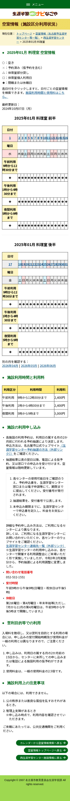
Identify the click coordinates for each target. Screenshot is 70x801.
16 (66, 138)
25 (44, 264)
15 (62, 138)
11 (48, 138)
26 (48, 264)
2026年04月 (10, 365)
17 (10, 264)
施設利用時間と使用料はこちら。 (33, 94)
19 (23, 264)
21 (30, 264)
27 (52, 264)
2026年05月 (29, 365)
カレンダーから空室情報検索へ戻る (41, 743)
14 (59, 138)
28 (55, 264)
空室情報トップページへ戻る (45, 750)
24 (41, 264)
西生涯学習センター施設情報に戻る (41, 758)
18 (20, 264)
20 (27, 264)
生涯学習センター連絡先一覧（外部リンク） (36, 546)
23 (37, 264)
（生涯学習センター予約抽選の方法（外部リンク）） (36, 449)
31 (66, 264)
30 (62, 264)
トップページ (24, 33)
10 (44, 138)
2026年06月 (48, 365)
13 (55, 138)
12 (52, 138)
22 (34, 264)
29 (59, 264)
